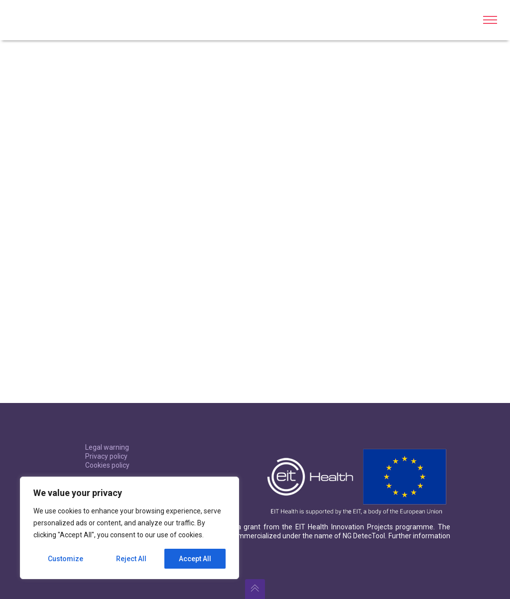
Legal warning (107, 447)
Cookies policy (107, 465)
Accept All (195, 559)
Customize (65, 559)
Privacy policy (106, 456)
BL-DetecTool (42, 20)
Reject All (131, 559)
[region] (129, 528)
